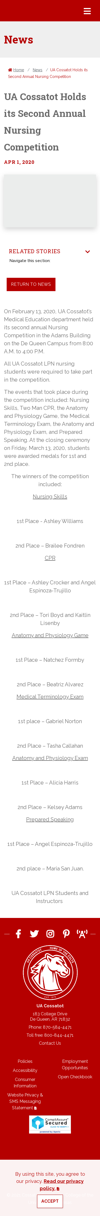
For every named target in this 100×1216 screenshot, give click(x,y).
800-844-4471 (59, 1035)
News (37, 70)
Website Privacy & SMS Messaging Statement (25, 1101)
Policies (25, 1061)
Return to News (31, 284)
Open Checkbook (75, 1076)
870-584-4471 (57, 1027)
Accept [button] (50, 1201)
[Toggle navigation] (87, 252)
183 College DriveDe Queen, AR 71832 (50, 1016)
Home (18, 70)
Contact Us (50, 1043)
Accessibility (25, 1070)
